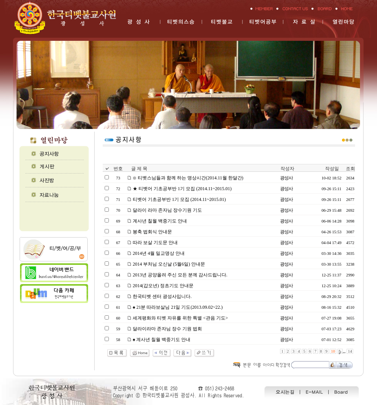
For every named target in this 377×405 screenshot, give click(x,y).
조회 (350, 168)
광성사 (286, 178)
